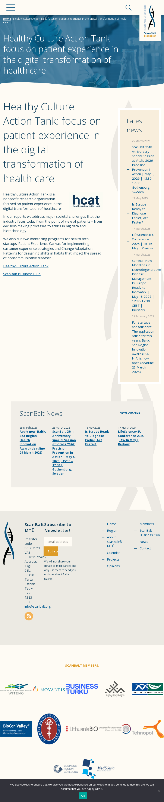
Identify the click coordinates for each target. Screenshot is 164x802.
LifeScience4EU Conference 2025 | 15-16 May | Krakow (143, 241)
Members (147, 524)
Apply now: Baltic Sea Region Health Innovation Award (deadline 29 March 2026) (33, 441)
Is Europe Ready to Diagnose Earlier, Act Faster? (140, 213)
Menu (10, 7)
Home (7, 19)
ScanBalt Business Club (22, 274)
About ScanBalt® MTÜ (114, 541)
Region (112, 530)
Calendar (113, 552)
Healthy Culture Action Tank (25, 266)
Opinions (113, 566)
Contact (145, 548)
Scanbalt (150, 20)
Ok (83, 795)
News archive (130, 412)
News (144, 541)
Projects (113, 559)
